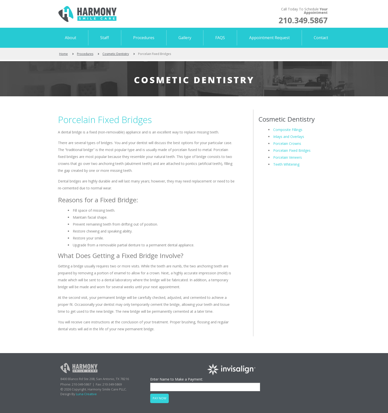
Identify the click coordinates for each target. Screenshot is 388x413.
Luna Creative (86, 394)
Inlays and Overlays (288, 136)
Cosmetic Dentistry (115, 54)
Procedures (85, 54)
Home (63, 54)
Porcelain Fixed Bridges (105, 120)
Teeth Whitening (286, 164)
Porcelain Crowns (287, 143)
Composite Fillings (287, 129)
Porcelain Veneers (287, 157)
